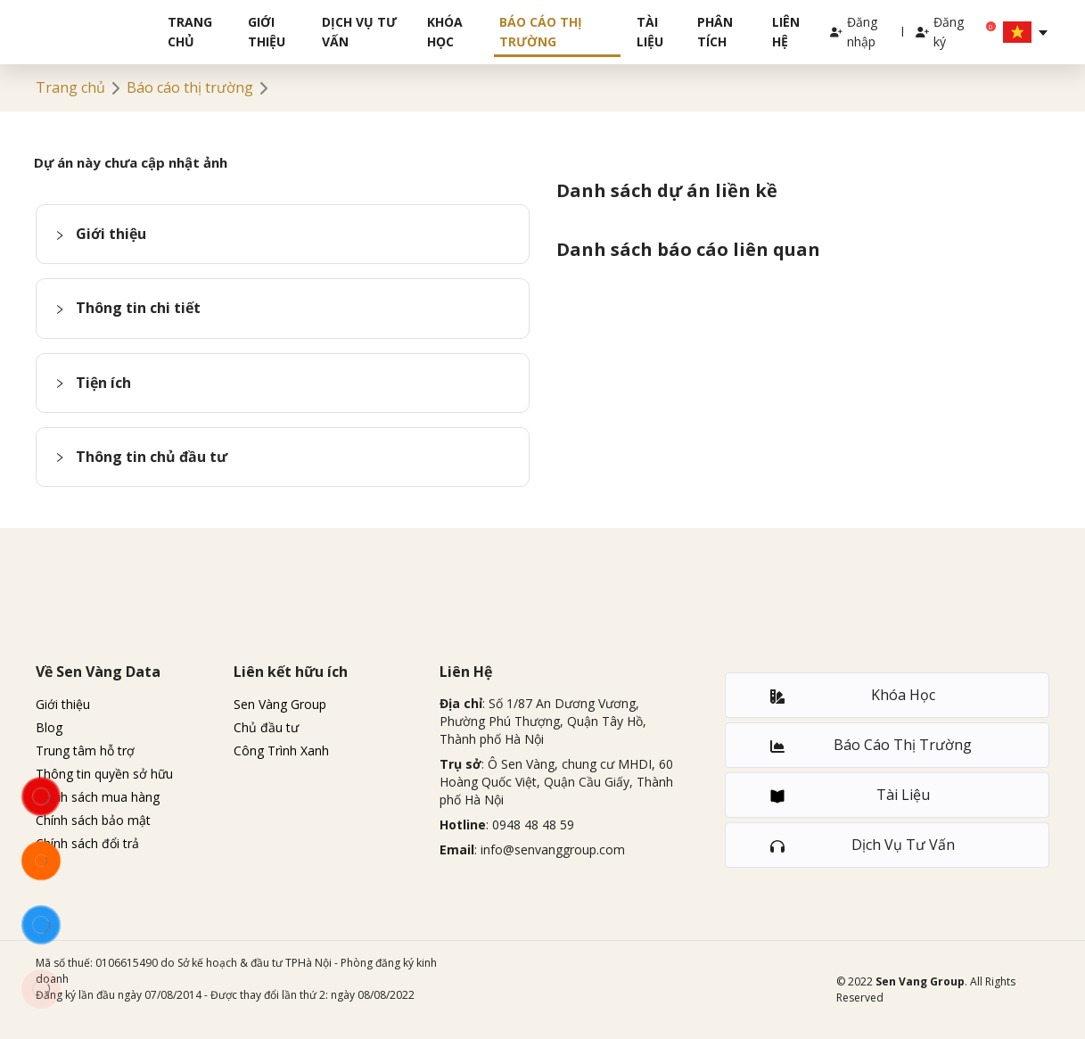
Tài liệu (650, 31)
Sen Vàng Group (280, 704)
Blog (49, 727)
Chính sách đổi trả (87, 843)
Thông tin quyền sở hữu (104, 773)
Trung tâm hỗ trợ (85, 750)
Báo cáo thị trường (540, 31)
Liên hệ (786, 31)
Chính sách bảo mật (93, 820)
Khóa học (445, 31)
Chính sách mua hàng (98, 796)
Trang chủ (190, 31)
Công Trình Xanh (281, 750)
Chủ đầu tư (266, 727)
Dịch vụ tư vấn (359, 31)
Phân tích (715, 31)
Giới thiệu (266, 31)
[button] (282, 234)
